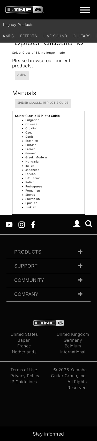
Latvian (30, 174)
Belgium (73, 345)
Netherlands (24, 351)
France (24, 345)
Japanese (32, 170)
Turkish (30, 207)
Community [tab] (29, 280)
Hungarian (33, 161)
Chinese (31, 124)
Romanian (32, 190)
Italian (29, 165)
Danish (30, 136)
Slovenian (32, 199)
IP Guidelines (23, 381)
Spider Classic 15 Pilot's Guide (43, 102)
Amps (8, 36)
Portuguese (33, 186)
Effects (28, 36)
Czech (30, 132)
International (73, 351)
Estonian (31, 141)
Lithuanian (33, 178)
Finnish (31, 145)
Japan (24, 340)
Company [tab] (26, 294)
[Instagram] (22, 224)
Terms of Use (23, 369)
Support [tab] (26, 266)
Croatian (31, 128)
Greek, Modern (36, 157)
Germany (73, 340)
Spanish (31, 203)
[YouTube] (9, 224)
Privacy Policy (24, 375)
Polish (30, 182)
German (31, 153)
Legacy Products (18, 24)
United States (24, 334)
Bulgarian (32, 120)
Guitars (82, 36)
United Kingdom (73, 334)
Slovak (30, 195)
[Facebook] (33, 224)
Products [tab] (27, 252)
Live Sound (55, 36)
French (30, 149)
